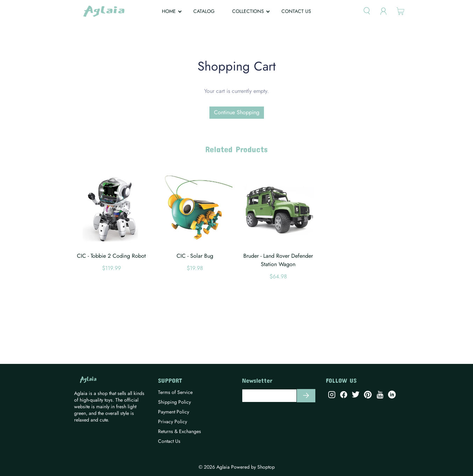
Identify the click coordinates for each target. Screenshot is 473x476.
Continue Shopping (236, 112)
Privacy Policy (172, 421)
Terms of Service (175, 392)
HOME (169, 11)
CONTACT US (296, 11)
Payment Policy (173, 412)
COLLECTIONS (248, 11)
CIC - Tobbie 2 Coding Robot (111, 256)
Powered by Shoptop (253, 466)
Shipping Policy (174, 402)
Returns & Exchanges (179, 431)
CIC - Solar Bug (195, 256)
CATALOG (204, 11)
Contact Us (169, 441)
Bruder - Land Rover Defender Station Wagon (278, 260)
